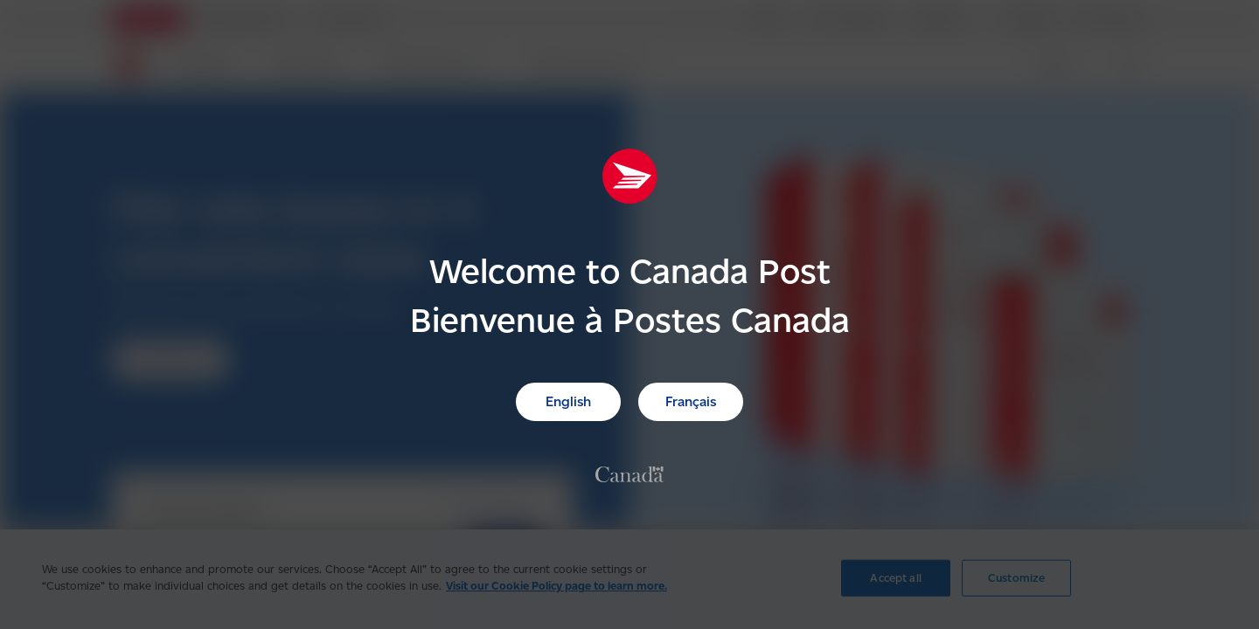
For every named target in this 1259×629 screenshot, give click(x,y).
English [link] (568, 401)
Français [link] (690, 401)
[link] (629, 473)
